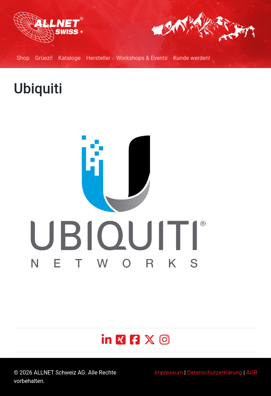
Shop (23, 58)
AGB (251, 372)
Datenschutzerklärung (214, 372)
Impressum (169, 372)
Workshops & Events (141, 58)
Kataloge (69, 58)
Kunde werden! (191, 58)
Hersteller (98, 58)
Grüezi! (44, 58)
